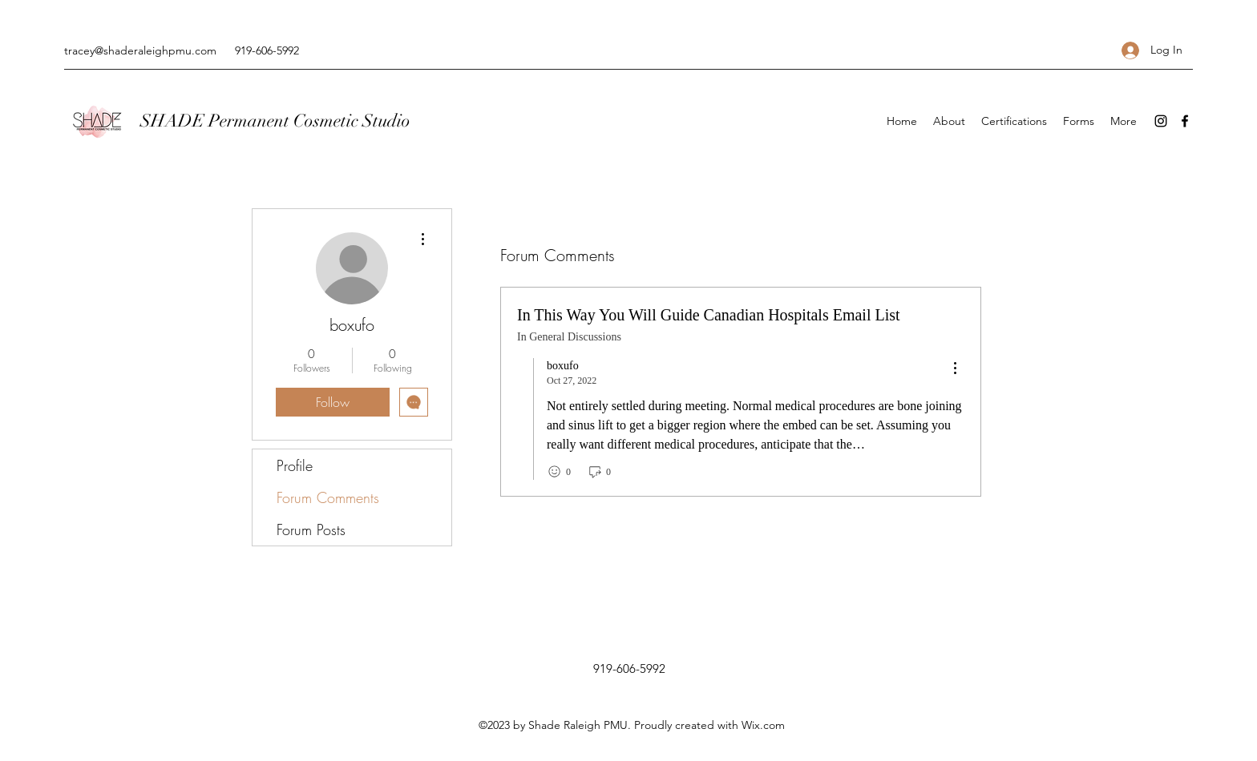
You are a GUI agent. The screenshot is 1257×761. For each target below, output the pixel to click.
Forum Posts (311, 529)
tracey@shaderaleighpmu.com (140, 50)
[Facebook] (1185, 121)
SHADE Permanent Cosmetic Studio (275, 120)
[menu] (954, 369)
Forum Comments (328, 497)
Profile (295, 465)
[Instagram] (1161, 121)
